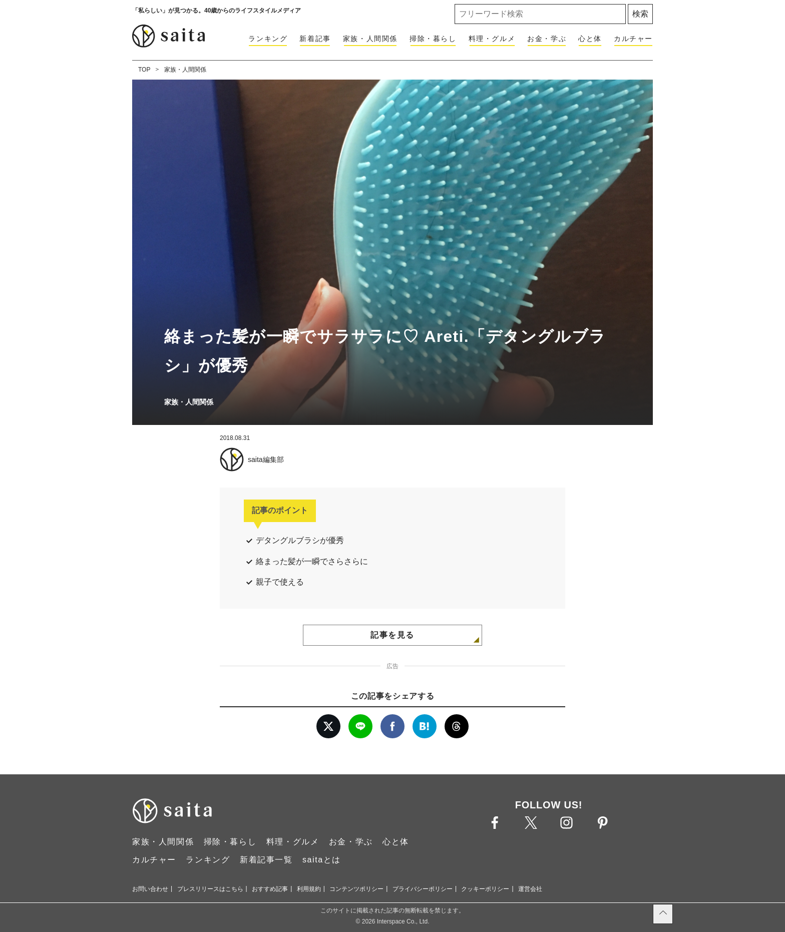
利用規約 (309, 888)
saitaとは (321, 859)
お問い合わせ (150, 888)
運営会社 (530, 888)
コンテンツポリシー (356, 888)
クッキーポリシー (485, 888)
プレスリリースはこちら (210, 888)
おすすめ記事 (270, 888)
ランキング (267, 39)
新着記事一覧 (266, 859)
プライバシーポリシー (422, 888)
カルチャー (633, 39)
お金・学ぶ (546, 39)
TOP (144, 69)
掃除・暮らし (433, 39)
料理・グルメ (492, 39)
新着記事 (314, 39)
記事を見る (392, 635)
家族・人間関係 (370, 39)
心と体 (590, 39)
